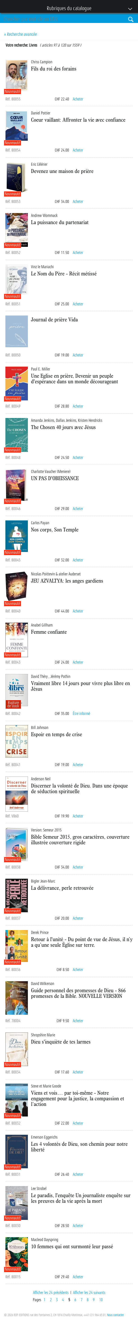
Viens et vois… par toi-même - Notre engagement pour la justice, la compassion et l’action (77, 1098)
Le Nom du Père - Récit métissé (64, 273)
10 (101, 1299)
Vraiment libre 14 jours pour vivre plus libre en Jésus (80, 686)
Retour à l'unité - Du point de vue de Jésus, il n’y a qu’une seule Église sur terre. (82, 942)
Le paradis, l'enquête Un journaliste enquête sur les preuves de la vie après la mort (81, 1198)
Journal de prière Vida (54, 319)
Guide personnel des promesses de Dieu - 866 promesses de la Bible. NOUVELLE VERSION (78, 993)
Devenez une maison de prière (62, 171)
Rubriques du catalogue (67, 8)
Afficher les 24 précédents (51, 1292)
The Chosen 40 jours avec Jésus (63, 427)
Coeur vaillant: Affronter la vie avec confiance (78, 119)
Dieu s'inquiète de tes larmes (61, 1041)
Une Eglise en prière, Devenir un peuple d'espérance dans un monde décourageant (74, 378)
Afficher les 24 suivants (89, 1292)
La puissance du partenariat (60, 222)
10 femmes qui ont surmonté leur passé (72, 1246)
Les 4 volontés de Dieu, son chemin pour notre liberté (79, 1147)
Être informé (81, 713)
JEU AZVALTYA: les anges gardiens (67, 580)
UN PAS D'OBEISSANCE (55, 478)
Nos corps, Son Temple (54, 529)
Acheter (78, 99)
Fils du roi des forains (53, 68)
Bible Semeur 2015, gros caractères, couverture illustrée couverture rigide (80, 839)
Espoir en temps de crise (56, 734)
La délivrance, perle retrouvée (62, 888)
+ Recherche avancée (20, 34)
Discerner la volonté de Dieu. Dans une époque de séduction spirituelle (79, 788)
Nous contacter (115, 1315)
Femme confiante (49, 632)
